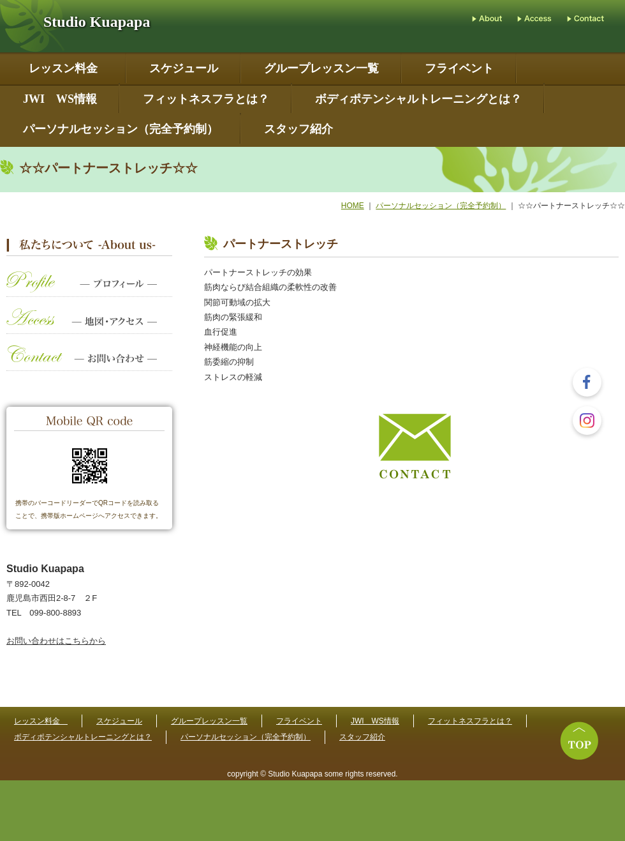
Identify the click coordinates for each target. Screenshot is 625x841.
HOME (352, 205)
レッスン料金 (66, 69)
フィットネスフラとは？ (206, 99)
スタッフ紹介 (298, 129)
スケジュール (183, 69)
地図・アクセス (89, 327)
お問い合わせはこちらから (56, 641)
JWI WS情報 (60, 99)
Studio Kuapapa (96, 21)
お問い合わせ (89, 364)
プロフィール (89, 290)
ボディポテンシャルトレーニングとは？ (418, 99)
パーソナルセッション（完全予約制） (120, 129)
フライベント (459, 69)
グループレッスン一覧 (321, 69)
